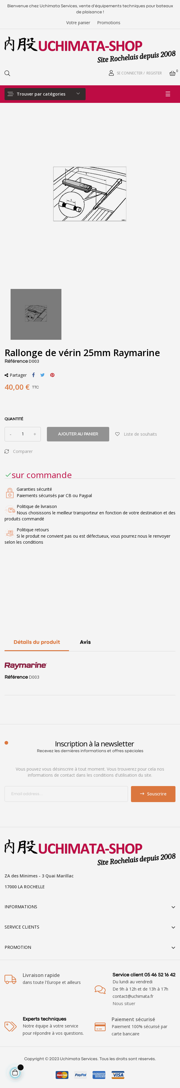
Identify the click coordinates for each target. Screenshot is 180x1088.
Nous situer (124, 1003)
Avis (85, 642)
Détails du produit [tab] (37, 642)
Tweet (42, 375)
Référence (16, 361)
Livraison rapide (41, 975)
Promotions (108, 22)
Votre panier (78, 22)
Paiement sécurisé (133, 1019)
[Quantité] (23, 434)
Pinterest (52, 375)
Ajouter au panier (78, 434)
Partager (33, 375)
